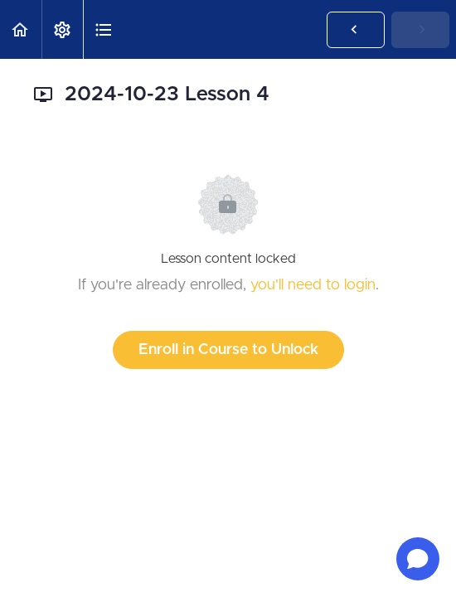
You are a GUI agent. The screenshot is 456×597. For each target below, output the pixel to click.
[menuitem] (62, 29)
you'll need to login (313, 285)
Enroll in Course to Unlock (228, 349)
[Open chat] (417, 558)
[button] (20, 29)
